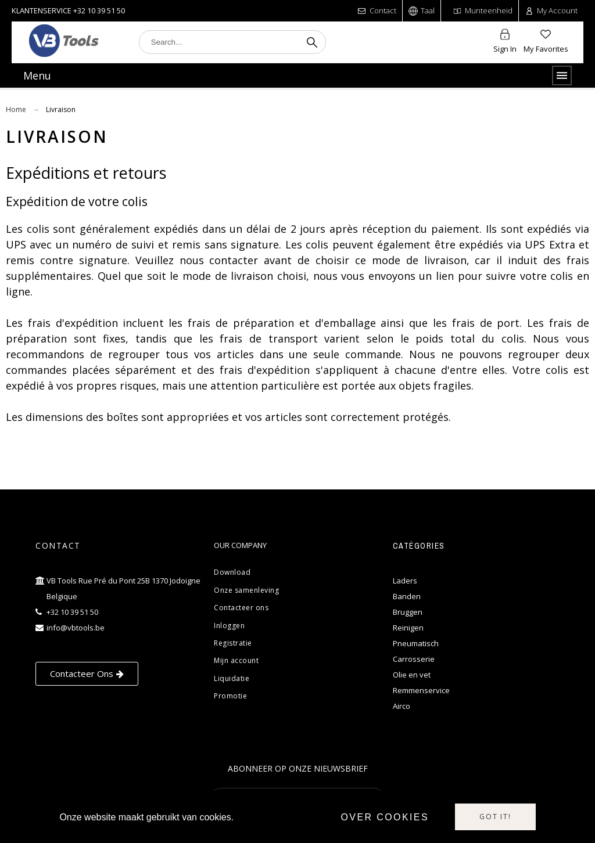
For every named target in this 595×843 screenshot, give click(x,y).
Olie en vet (412, 674)
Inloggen (229, 626)
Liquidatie (231, 678)
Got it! (495, 817)
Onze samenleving (246, 590)
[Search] (232, 42)
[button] (86, 674)
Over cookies (384, 817)
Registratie (233, 643)
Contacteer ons (241, 608)
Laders (405, 580)
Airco (401, 706)
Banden (407, 596)
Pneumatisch (416, 643)
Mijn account (236, 660)
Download (232, 572)
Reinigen (408, 627)
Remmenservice (421, 690)
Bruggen (407, 612)
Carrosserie (414, 659)
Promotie (230, 696)
